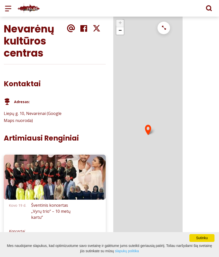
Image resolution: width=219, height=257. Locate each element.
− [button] (120, 31)
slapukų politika (127, 251)
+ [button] (120, 23)
